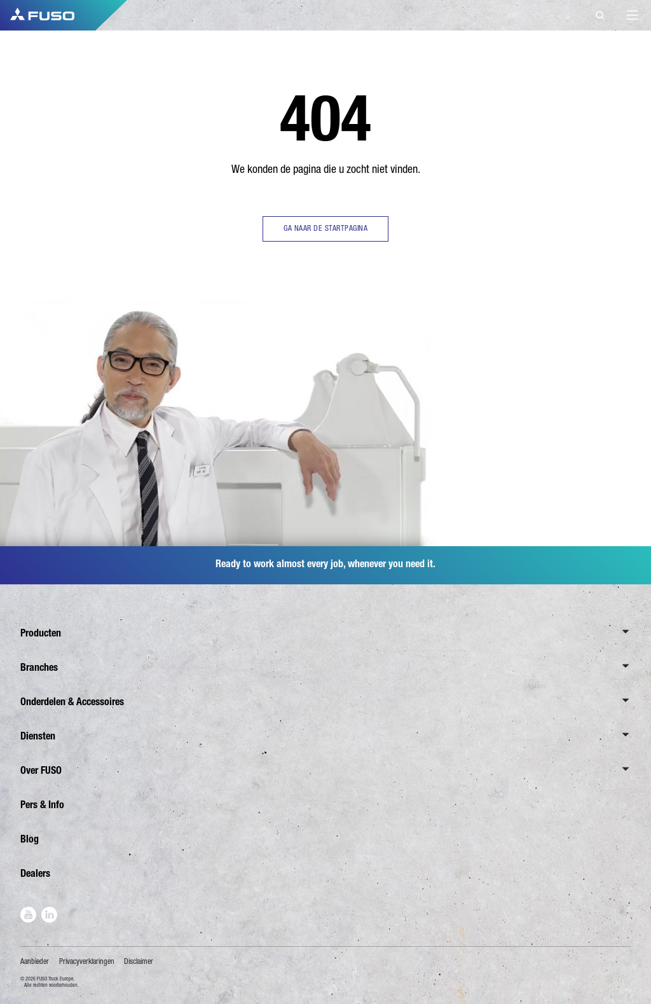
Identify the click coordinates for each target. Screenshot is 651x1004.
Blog (29, 839)
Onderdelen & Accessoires (72, 702)
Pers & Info (42, 805)
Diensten (37, 736)
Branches (39, 667)
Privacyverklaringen (86, 961)
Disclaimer (138, 961)
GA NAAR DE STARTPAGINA (325, 228)
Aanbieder (34, 961)
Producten (40, 633)
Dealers (35, 873)
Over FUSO (41, 770)
